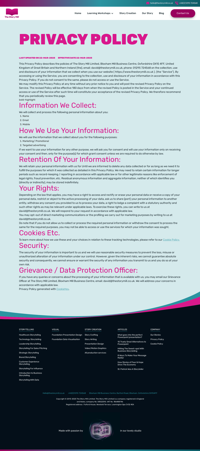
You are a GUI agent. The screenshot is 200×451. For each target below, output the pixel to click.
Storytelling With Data (29, 380)
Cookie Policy (156, 344)
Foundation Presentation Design (67, 335)
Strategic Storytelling (29, 353)
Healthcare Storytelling (30, 335)
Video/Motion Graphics (95, 348)
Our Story (147, 13)
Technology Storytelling (30, 339)
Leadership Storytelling (30, 344)
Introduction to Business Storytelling (30, 374)
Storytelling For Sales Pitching (33, 348)
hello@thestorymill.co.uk (161, 3)
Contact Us (183, 13)
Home (78, 13)
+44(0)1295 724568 (188, 3)
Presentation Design (94, 344)
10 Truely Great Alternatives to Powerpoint (132, 343)
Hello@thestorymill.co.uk (54, 393)
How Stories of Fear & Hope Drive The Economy (130, 363)
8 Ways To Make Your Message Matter (132, 357)
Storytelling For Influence (31, 369)
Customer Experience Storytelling (29, 363)
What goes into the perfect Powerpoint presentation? (130, 336)
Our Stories (155, 335)
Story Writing (91, 339)
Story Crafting (91, 335)
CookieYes (63, 289)
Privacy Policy (157, 339)
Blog (161, 13)
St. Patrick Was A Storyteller (130, 369)
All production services (95, 353)
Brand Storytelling (27, 357)
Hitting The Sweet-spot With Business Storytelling (131, 350)
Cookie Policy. (171, 240)
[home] (12, 13)
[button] (100, 13)
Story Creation (127, 13)
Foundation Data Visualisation (66, 339)
